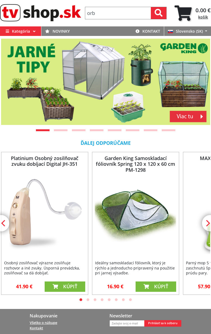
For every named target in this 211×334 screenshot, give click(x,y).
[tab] (192, 13)
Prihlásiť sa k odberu (163, 323)
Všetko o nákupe (43, 322)
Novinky (57, 31)
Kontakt (148, 31)
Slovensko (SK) (186, 31)
